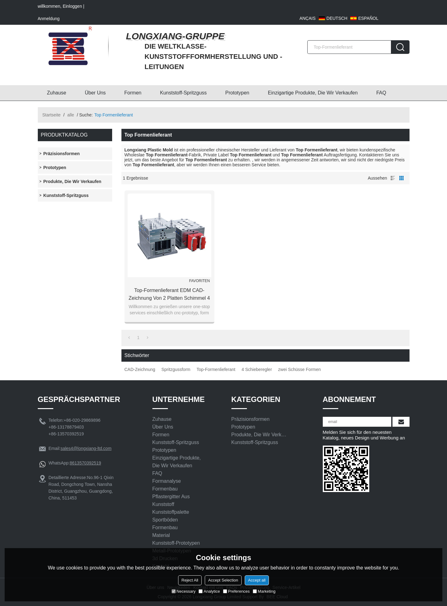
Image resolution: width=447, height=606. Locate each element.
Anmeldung (49, 18)
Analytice (209, 591)
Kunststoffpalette (170, 512)
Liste (393, 178)
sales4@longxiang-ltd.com (85, 448)
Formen (132, 92)
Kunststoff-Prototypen (176, 543)
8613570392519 (85, 462)
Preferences (236, 591)
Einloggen (72, 6)
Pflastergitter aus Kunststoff (171, 500)
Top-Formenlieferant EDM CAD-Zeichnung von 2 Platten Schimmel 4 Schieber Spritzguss (169, 295)
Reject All (190, 580)
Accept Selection (223, 580)
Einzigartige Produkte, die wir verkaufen (313, 92)
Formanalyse (166, 481)
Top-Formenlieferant (215, 369)
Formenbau (165, 488)
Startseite (51, 114)
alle (70, 114)
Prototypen (237, 92)
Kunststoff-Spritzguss (183, 92)
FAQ (381, 92)
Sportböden (165, 519)
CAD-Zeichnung (140, 369)
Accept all (256, 580)
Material (161, 535)
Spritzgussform (175, 369)
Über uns (95, 92)
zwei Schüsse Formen (299, 369)
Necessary (183, 591)
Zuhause (56, 92)
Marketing (264, 591)
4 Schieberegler (257, 369)
